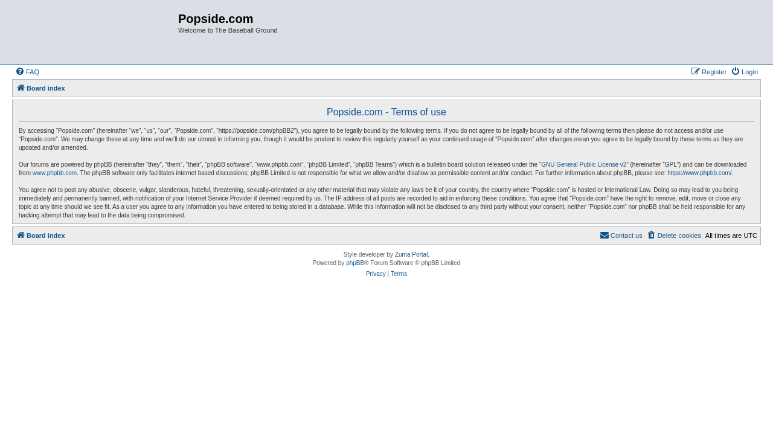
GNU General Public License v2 (583, 164)
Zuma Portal (411, 254)
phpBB (355, 263)
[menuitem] (27, 72)
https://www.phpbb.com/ (699, 173)
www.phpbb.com (55, 173)
